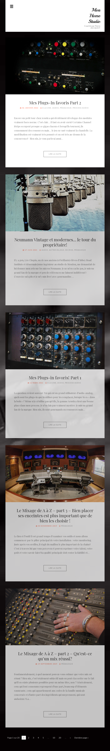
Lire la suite (55, 154)
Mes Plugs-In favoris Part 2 (55, 102)
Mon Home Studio (94, 16)
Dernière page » (81, 737)
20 (60, 737)
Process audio (81, 108)
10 (54, 737)
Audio (55, 108)
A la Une (46, 108)
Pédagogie (66, 108)
